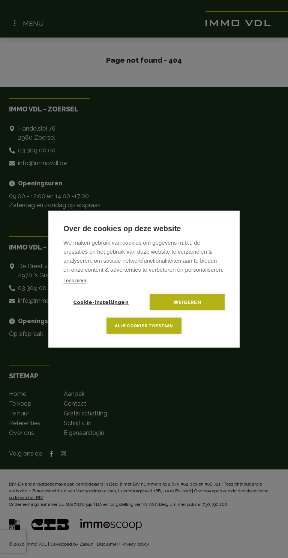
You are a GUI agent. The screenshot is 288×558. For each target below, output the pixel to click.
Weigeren (187, 302)
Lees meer (74, 280)
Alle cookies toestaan (144, 325)
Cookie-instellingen (101, 302)
